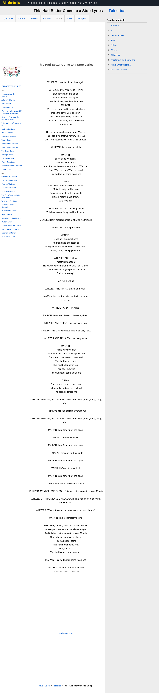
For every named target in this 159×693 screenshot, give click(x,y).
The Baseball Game (8, 188)
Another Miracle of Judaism (11, 226)
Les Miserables (117, 35)
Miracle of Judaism (8, 184)
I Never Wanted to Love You (11, 166)
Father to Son (6, 169)
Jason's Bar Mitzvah (8, 233)
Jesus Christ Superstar (121, 65)
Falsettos (117, 11)
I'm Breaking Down (8, 129)
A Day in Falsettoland (9, 191)
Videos (21, 18)
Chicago (114, 45)
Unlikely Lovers (7, 222)
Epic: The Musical (119, 70)
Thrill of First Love (7, 107)
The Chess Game (7, 151)
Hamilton (115, 25)
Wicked (114, 50)
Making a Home (7, 155)
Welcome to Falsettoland (10, 177)
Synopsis (82, 18)
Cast (69, 18)
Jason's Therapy (7, 133)
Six (112, 30)
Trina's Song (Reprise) (9, 147)
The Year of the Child (9, 180)
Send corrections (66, 633)
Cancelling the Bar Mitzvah (11, 218)
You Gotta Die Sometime (10, 229)
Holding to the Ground (9, 211)
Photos (34, 18)
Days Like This (6, 215)
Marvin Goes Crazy (8, 162)
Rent (113, 40)
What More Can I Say (9, 201)
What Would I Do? (8, 237)
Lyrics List (8, 18)
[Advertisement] (52, 42)
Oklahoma (115, 55)
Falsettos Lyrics (11, 86)
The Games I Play (8, 158)
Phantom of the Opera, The (123, 60)
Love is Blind (6, 104)
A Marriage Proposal (8, 136)
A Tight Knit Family (8, 100)
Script (59, 18)
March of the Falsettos (9, 144)
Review (47, 18)
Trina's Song (6, 140)
